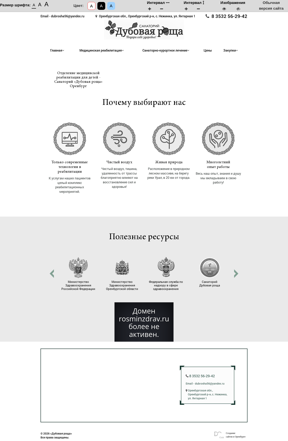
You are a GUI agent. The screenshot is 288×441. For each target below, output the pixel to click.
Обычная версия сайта (271, 5)
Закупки (229, 50)
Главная (56, 50)
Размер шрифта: (15, 5)
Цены (208, 50)
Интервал (158, 3)
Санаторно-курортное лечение (164, 50)
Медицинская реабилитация (100, 50)
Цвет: (79, 6)
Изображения (233, 3)
